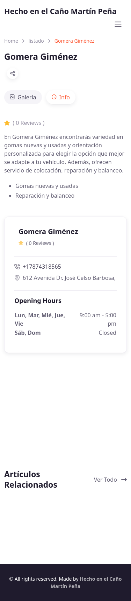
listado (36, 40)
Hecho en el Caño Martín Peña (60, 11)
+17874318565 (37, 266)
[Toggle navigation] (118, 24)
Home (11, 40)
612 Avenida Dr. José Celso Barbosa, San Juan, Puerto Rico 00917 (65, 278)
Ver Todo (110, 479)
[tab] (23, 97)
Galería (23, 97)
